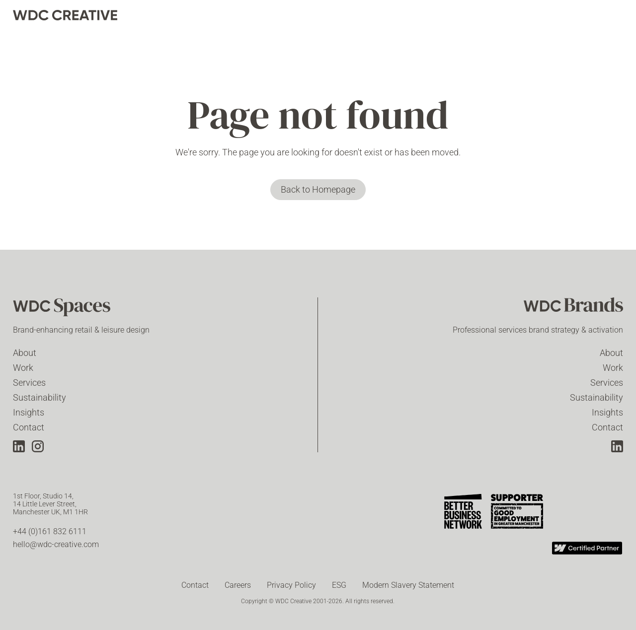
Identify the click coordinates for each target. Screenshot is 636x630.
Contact (28, 427)
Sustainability (39, 397)
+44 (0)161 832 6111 (49, 531)
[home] (65, 15)
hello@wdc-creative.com (56, 544)
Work (23, 367)
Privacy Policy (291, 585)
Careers (238, 585)
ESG (339, 585)
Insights (28, 412)
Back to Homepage (318, 189)
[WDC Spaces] (62, 308)
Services (29, 382)
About (24, 353)
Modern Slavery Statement (408, 585)
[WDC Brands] (573, 308)
